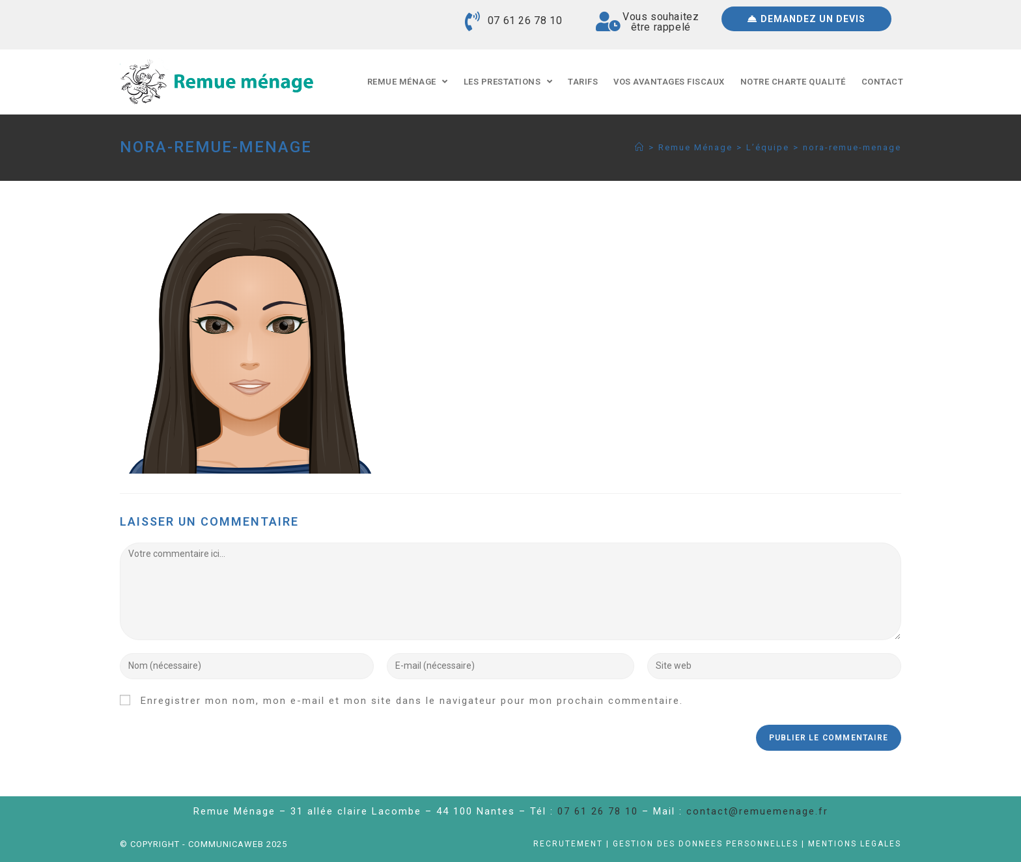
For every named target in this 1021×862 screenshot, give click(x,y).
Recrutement (568, 843)
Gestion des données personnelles (705, 843)
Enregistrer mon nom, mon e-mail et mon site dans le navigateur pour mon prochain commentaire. (412, 701)
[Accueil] (640, 147)
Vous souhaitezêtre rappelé (660, 21)
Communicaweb (227, 844)
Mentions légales (854, 843)
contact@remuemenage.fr (757, 811)
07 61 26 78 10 (525, 20)
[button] (806, 19)
